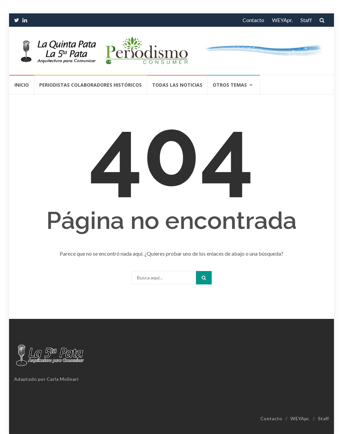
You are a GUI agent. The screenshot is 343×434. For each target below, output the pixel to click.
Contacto (253, 20)
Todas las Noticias (177, 85)
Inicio (21, 85)
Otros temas (230, 85)
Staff (306, 20)
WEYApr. (282, 20)
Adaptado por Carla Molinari (46, 379)
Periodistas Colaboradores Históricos (90, 85)
